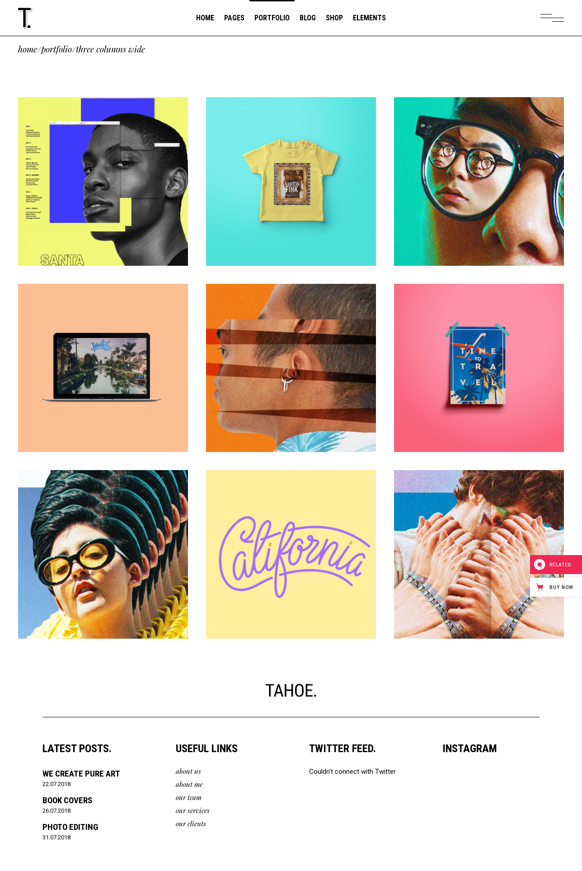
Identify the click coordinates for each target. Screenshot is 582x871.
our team (189, 797)
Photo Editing (70, 827)
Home (27, 49)
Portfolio (56, 49)
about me (189, 784)
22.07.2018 (56, 784)
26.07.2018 (56, 810)
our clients (191, 823)
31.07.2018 (56, 837)
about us (188, 771)
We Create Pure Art (81, 773)
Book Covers (67, 800)
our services (193, 810)
